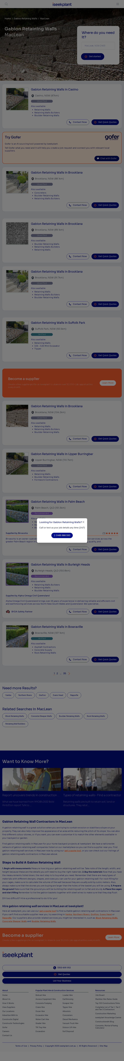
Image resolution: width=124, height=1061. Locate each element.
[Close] (83, 522)
